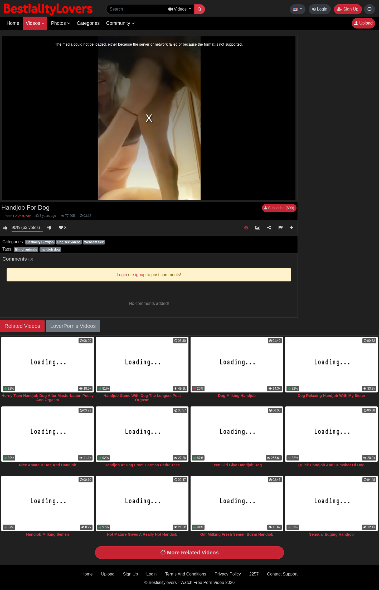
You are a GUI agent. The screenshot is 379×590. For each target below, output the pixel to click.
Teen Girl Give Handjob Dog (237, 465)
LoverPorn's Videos (73, 326)
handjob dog (50, 249)
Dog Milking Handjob (237, 396)
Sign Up (347, 9)
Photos (60, 23)
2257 (254, 574)
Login (319, 9)
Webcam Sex (94, 242)
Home (13, 23)
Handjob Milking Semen (47, 534)
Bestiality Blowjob (40, 242)
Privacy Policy (228, 574)
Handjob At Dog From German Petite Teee (142, 465)
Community (120, 23)
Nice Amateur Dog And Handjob (47, 465)
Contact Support (282, 574)
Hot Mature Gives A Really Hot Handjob (142, 534)
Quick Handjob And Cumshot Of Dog (331, 465)
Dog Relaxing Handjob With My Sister (331, 396)
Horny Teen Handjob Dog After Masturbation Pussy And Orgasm (48, 398)
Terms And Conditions (185, 574)
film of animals (26, 249)
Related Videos (22, 326)
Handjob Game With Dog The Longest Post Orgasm (142, 398)
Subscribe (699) (279, 208)
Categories (88, 23)
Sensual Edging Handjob (331, 534)
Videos (35, 23)
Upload (363, 23)
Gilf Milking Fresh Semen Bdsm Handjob (236, 534)
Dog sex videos (68, 242)
